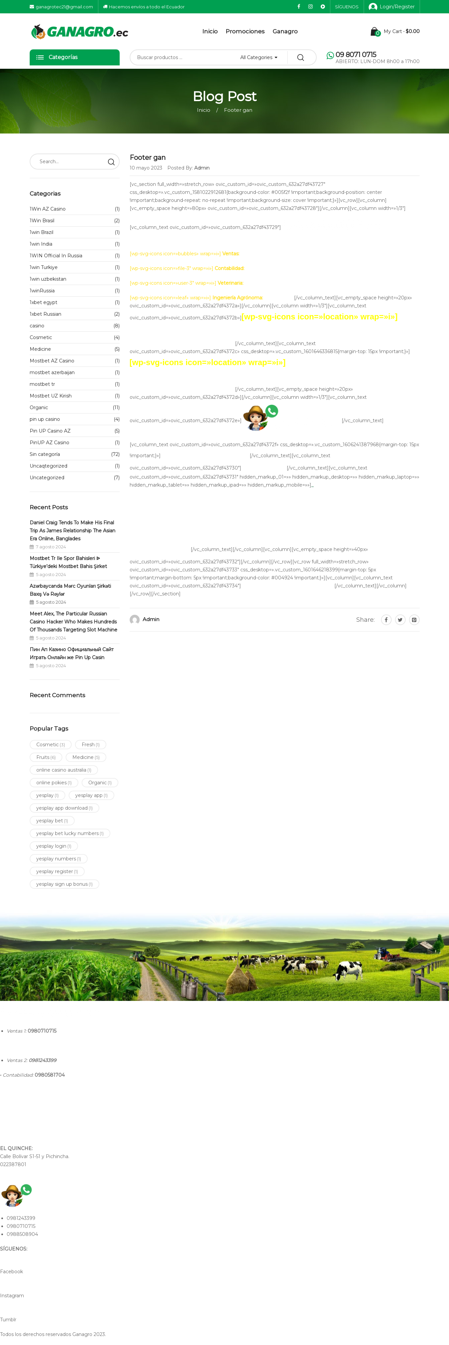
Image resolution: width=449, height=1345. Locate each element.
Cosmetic (41, 337)
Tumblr (8, 1320)
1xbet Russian (45, 314)
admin (151, 619)
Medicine (40, 349)
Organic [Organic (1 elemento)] (100, 782)
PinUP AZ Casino (49, 443)
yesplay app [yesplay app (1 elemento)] (91, 795)
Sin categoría (45, 454)
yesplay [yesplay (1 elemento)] (47, 795)
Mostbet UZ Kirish (51, 396)
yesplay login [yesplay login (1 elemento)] (53, 846)
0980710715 (42, 1031)
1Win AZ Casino (48, 209)
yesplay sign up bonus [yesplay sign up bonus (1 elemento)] (64, 884)
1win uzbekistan (48, 279)
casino (37, 326)
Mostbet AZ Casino (52, 361)
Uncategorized (47, 478)
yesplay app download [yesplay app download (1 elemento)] (64, 808)
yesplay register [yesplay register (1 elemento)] (57, 871)
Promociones (245, 31)
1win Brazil (41, 232)
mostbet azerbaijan (52, 372)
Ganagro (285, 31)
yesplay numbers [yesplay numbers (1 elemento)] (58, 858)
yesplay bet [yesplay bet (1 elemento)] (52, 820)
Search (111, 162)
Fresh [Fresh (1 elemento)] (91, 744)
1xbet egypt (43, 302)
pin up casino (45, 419)
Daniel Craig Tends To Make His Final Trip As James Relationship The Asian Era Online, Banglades (72, 531)
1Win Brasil (42, 221)
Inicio (210, 31)
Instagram (12, 1296)
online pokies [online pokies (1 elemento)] (54, 782)
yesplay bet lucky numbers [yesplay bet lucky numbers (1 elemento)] (70, 833)
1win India (41, 244)
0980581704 (50, 1075)
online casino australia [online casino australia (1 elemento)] (63, 770)
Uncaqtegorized (48, 466)
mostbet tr (42, 384)
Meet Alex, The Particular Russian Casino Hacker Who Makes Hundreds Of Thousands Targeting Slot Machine (73, 622)
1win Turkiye (44, 267)
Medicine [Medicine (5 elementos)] (86, 757)
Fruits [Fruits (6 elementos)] (46, 757)
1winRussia (42, 291)
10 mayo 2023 (146, 168)
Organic (39, 408)
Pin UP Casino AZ (50, 431)
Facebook (11, 1272)
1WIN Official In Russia (56, 256)
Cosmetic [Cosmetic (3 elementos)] (50, 744)
